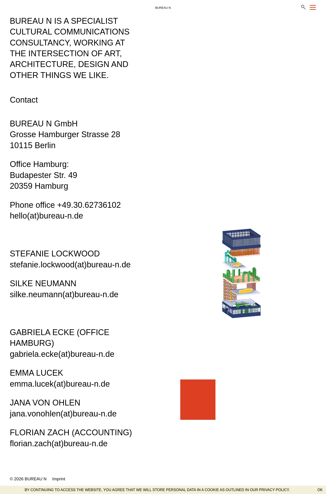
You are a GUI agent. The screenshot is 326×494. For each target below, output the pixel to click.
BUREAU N (163, 7)
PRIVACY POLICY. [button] (274, 490)
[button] (317, 489)
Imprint (58, 479)
